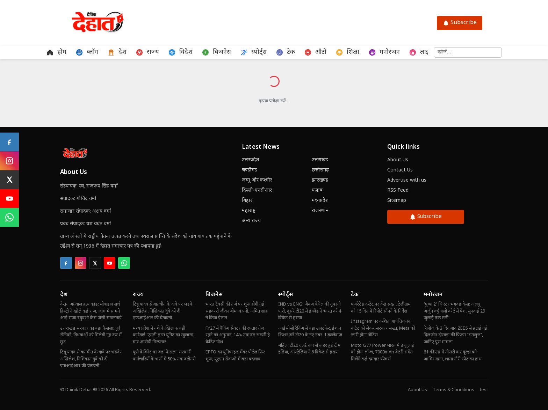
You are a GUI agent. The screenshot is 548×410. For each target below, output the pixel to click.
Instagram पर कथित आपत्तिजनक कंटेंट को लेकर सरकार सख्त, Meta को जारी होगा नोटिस (383, 328)
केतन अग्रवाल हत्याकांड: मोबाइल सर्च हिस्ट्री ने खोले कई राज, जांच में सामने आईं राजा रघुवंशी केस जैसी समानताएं (91, 311)
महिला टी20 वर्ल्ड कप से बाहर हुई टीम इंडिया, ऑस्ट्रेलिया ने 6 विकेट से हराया (309, 349)
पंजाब (317, 190)
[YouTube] (9, 198)
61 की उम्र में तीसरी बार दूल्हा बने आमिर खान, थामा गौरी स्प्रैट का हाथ (453, 355)
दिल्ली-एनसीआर (257, 190)
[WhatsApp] (9, 217)
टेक (355, 295)
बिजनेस (214, 295)
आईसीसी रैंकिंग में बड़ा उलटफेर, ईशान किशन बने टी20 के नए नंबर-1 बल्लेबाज (310, 331)
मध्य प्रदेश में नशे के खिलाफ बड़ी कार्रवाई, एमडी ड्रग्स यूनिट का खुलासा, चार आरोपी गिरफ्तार (163, 335)
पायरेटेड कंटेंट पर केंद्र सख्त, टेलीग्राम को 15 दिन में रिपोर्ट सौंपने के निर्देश (381, 307)
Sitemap (396, 200)
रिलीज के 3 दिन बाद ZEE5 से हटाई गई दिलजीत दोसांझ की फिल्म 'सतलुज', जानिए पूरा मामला (455, 335)
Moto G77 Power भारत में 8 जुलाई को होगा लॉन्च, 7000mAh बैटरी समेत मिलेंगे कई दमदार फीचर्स (382, 352)
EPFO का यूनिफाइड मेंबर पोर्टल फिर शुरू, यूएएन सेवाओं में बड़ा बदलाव (235, 355)
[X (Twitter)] (9, 179)
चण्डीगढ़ (249, 170)
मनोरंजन (433, 295)
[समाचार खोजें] (468, 52)
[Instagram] (9, 161)
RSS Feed (398, 190)
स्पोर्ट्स (285, 295)
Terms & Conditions (453, 390)
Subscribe (459, 23)
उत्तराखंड (320, 160)
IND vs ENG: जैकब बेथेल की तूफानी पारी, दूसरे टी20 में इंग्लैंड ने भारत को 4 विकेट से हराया (309, 311)
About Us (397, 160)
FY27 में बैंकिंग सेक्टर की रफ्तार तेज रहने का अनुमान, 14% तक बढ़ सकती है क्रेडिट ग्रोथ (238, 335)
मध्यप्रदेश (320, 200)
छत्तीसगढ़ (320, 170)
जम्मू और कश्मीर (257, 180)
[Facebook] (9, 142)
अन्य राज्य (251, 221)
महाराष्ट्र (248, 210)
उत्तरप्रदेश (250, 160)
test (484, 390)
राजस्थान (320, 210)
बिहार (247, 200)
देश (64, 295)
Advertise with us (406, 180)
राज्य (138, 295)
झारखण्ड (320, 180)
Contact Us (400, 170)
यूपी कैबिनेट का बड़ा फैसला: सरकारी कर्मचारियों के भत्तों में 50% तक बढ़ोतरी (164, 355)
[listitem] (66, 263)
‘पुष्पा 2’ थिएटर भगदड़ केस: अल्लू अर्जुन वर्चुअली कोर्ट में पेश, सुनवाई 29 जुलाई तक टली (454, 311)
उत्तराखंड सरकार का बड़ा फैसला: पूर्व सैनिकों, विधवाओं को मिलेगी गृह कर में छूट (91, 335)
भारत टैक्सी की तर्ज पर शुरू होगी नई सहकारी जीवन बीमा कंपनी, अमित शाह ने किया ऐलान (237, 311)
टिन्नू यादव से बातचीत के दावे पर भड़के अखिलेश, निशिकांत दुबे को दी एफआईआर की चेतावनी (90, 359)
